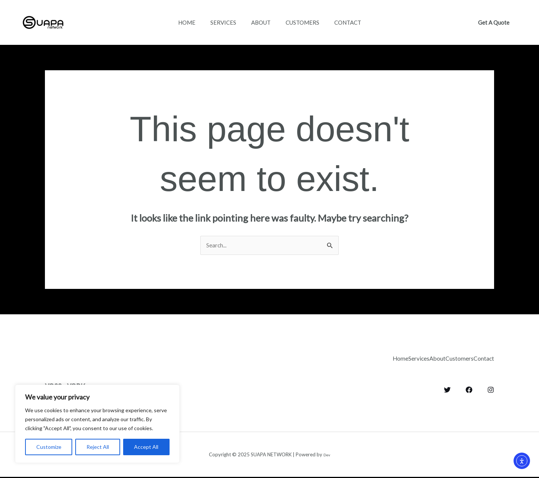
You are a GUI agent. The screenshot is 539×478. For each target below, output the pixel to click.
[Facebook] (469, 387)
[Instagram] (490, 387)
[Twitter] (447, 387)
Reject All (97, 447)
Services (219, 22)
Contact (355, 22)
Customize (48, 447)
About (261, 22)
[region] (97, 424)
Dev (326, 455)
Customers (306, 22)
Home (179, 22)
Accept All (146, 447)
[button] (493, 22)
